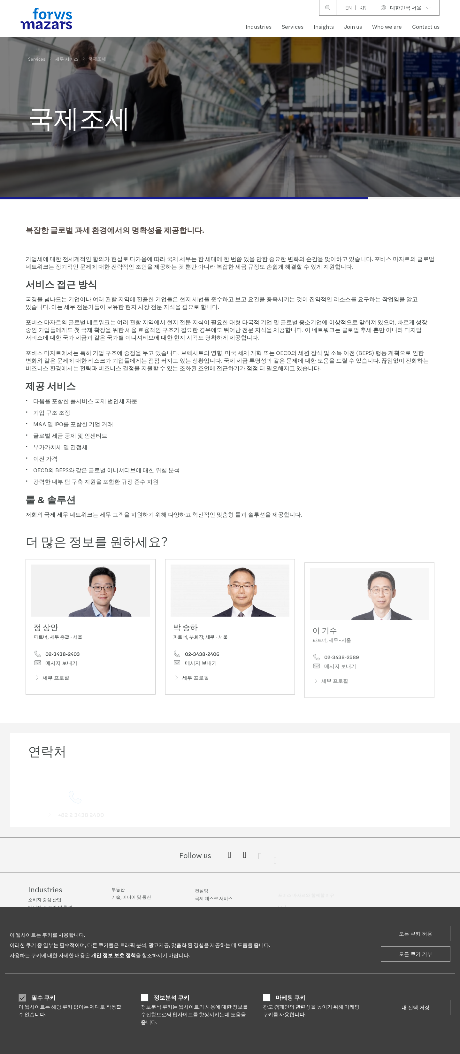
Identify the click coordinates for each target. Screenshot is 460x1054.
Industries (259, 26)
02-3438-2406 (196, 664)
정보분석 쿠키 (171, 997)
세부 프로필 (51, 679)
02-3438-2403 (57, 655)
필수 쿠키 (43, 997)
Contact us (426, 26)
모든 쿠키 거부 (415, 954)
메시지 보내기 (55, 664)
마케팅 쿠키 (291, 997)
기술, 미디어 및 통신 (131, 901)
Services (292, 26)
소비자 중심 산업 (44, 900)
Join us (353, 26)
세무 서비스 (66, 58)
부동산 (118, 893)
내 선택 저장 (416, 1007)
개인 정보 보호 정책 (113, 955)
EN (348, 7)
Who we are (387, 26)
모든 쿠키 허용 (415, 933)
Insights (324, 26)
